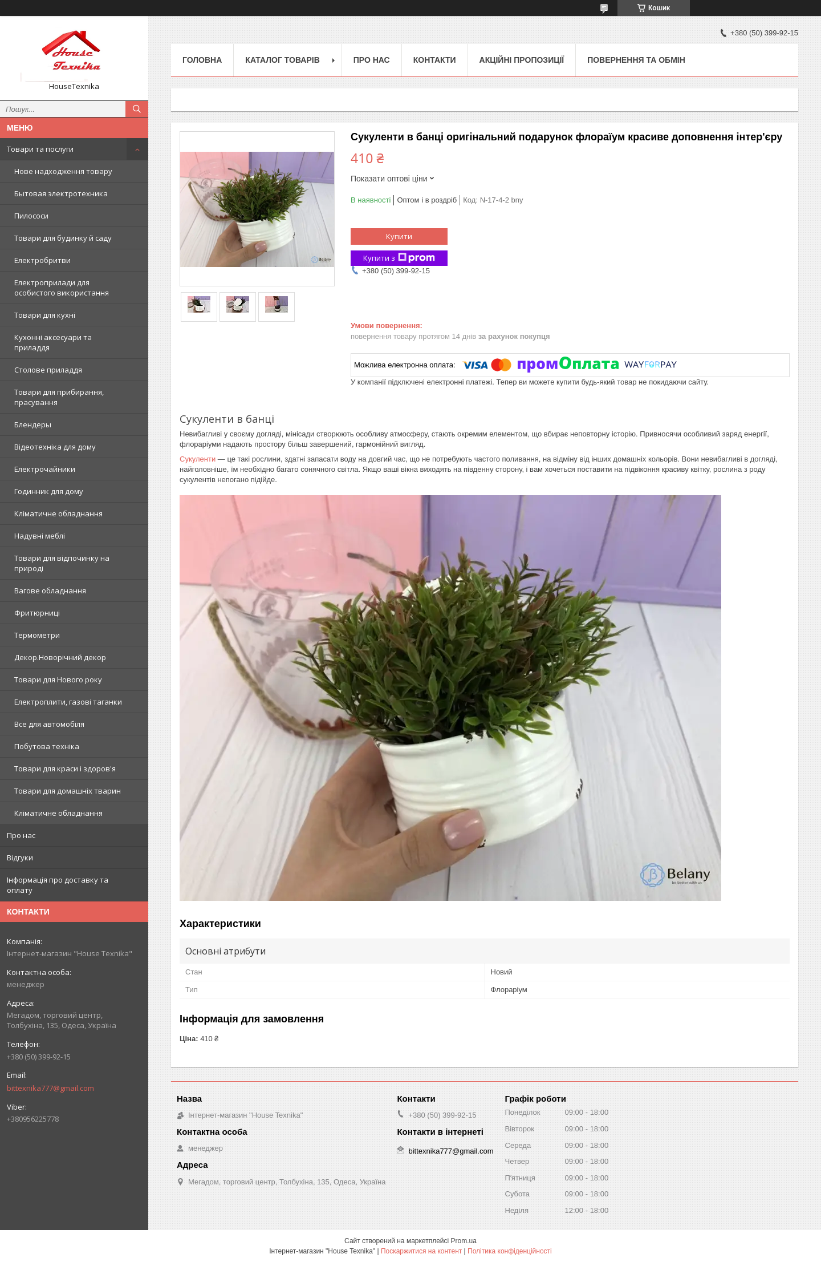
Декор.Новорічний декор (60, 657)
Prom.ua (464, 1241)
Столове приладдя (48, 370)
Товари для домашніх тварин (67, 791)
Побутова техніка (46, 746)
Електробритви (42, 260)
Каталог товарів (282, 59)
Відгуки (20, 857)
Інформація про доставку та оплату (57, 885)
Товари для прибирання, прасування (59, 397)
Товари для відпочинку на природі (61, 563)
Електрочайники (44, 469)
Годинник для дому (48, 491)
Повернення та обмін (636, 59)
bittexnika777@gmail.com (50, 1088)
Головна (202, 59)
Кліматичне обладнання (58, 513)
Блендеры (32, 424)
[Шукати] (136, 109)
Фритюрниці (37, 613)
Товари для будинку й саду (63, 238)
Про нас (21, 835)
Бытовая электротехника (61, 193)
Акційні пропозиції (521, 59)
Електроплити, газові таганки (68, 702)
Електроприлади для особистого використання (61, 287)
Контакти (434, 59)
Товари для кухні (44, 315)
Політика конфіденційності (510, 1251)
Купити (399, 236)
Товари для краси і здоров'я (65, 768)
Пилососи (31, 216)
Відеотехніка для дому (55, 447)
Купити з (399, 258)
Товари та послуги (40, 149)
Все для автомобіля (49, 724)
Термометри (37, 635)
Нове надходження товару (63, 171)
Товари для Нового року (58, 679)
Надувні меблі (39, 536)
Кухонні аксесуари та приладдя (53, 342)
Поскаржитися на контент (421, 1251)
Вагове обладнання (50, 590)
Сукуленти (198, 459)
